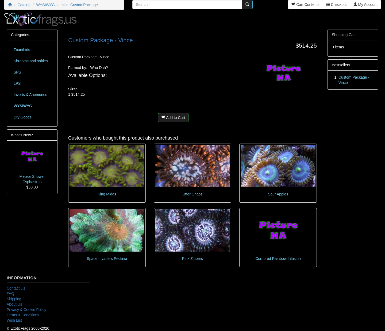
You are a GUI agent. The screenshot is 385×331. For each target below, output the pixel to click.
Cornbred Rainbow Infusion (278, 258)
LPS (17, 83)
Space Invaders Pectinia (107, 258)
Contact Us (16, 288)
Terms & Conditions (23, 315)
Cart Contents (305, 4)
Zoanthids (22, 50)
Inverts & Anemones (30, 95)
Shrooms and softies (31, 61)
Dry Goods (23, 117)
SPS (17, 72)
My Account (365, 4)
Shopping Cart (344, 35)
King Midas (107, 194)
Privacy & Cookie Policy (26, 309)
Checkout (336, 4)
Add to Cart (173, 118)
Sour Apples (278, 194)
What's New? (22, 135)
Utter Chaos (193, 194)
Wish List (14, 320)
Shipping (14, 299)
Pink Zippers (192, 258)
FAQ (10, 293)
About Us (14, 304)
